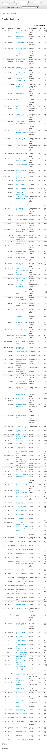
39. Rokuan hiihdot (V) (22, 474)
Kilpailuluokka (12, 3)
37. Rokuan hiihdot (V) (22, 601)
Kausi (40, 2)
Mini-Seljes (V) (20, 398)
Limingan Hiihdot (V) (21, 604)
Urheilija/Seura (17, 7)
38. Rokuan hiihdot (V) (22, 549)
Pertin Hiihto (19, 274)
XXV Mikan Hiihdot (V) (22, 204)
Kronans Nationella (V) (22, 721)
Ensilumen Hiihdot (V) (21, 235)
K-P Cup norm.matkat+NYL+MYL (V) (22, 270)
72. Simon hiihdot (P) (21, 471)
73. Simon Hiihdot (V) (21, 440)
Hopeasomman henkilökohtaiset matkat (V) (22, 563)
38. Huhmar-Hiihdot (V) (22, 215)
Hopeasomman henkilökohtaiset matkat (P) (22, 492)
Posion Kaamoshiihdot (22, 526)
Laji (30, 2)
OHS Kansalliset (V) (21, 510)
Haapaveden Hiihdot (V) (22, 153)
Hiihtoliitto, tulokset (9, 13)
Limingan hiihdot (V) (21, 93)
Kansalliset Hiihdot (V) (22, 164)
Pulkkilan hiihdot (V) (21, 739)
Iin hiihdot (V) (19, 669)
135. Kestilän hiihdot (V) (22, 42)
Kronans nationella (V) (22, 608)
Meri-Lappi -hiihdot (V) (22, 717)
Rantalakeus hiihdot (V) (22, 245)
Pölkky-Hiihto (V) (20, 541)
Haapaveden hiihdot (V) (22, 593)
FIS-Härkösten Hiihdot (22, 537)
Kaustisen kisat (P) (21, 518)
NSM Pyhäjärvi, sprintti (22, 188)
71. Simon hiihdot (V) (21, 573)
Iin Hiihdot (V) (19, 735)
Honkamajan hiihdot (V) (22, 692)
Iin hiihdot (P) (19, 557)
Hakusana (11, 2)
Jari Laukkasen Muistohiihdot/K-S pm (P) (21, 389)
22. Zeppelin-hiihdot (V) (22, 696)
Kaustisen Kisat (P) (21, 330)
